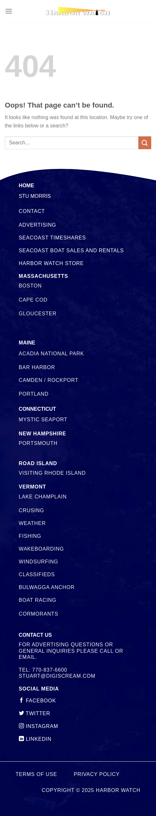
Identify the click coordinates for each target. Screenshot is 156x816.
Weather (32, 523)
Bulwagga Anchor (47, 587)
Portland (34, 394)
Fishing (30, 536)
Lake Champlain (43, 496)
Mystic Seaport (43, 419)
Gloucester (38, 313)
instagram (38, 726)
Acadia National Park (51, 353)
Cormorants (39, 614)
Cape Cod (33, 300)
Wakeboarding (41, 549)
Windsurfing (38, 561)
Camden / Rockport (49, 380)
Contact (32, 211)
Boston (30, 285)
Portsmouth (38, 443)
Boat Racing (38, 600)
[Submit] (144, 142)
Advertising (37, 225)
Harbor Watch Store (51, 263)
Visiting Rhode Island (52, 473)
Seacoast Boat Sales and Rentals (71, 250)
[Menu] (8, 11)
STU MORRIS (35, 196)
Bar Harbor (37, 367)
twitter (34, 713)
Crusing (31, 510)
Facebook (37, 700)
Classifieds (37, 574)
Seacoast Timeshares (52, 237)
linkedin (35, 739)
